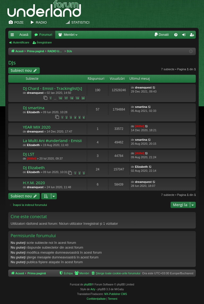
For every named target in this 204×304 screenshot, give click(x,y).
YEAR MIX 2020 (36, 127)
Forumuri (45, 35)
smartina (141, 106)
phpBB (88, 284)
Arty (93, 289)
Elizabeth (33, 112)
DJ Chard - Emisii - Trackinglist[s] (52, 88)
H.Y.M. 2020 (34, 182)
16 (60, 98)
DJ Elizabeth (34, 167)
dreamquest (35, 92)
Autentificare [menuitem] (185, 36)
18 (71, 98)
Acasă (23, 35)
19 (77, 98)
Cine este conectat (29, 216)
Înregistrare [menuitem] (193, 36)
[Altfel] (139, 126)
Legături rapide (13, 36)
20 (83, 98)
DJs (12, 62)
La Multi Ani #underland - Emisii (52, 140)
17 (66, 98)
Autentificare (21, 42)
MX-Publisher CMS (115, 294)
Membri (69, 35)
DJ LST (28, 154)
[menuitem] (161, 35)
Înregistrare (44, 42)
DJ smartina (33, 107)
